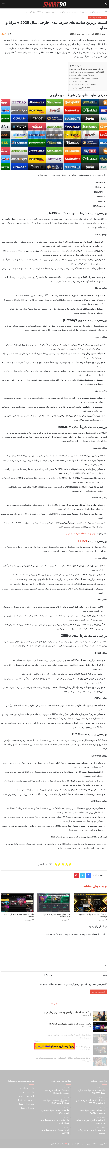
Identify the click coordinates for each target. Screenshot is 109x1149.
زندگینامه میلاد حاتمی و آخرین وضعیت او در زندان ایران (67, 1013)
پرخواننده (54, 1003)
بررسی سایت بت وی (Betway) (83, 75)
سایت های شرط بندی (91, 12)
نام (105, 965)
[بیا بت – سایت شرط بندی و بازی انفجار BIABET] (100, 1028)
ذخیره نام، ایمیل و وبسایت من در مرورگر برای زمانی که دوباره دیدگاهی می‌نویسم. (72, 984)
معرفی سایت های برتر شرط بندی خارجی (87, 69)
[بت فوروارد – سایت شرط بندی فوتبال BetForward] (53, 902)
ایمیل (104, 975)
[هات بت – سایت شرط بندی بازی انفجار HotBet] (17, 902)
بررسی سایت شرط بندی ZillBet (83, 85)
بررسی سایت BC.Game (80, 88)
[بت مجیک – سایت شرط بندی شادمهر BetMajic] (90, 902)
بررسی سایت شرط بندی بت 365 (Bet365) (87, 72)
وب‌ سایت (48, 975)
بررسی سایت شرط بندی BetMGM (84, 78)
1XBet (82, 541)
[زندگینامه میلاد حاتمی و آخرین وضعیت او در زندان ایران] (100, 1016)
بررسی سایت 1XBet (79, 81)
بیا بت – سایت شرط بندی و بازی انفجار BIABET (70, 1024)
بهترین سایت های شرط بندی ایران (80, 533)
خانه (104, 12)
